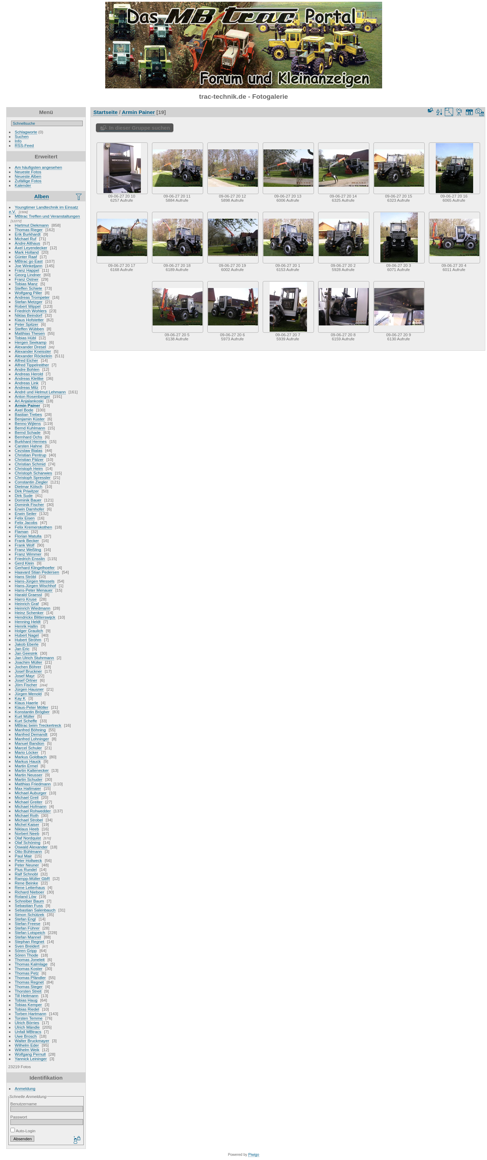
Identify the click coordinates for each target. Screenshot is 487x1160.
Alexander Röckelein (33, 356)
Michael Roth (27, 815)
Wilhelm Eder (27, 1045)
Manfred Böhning (30, 729)
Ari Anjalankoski (29, 401)
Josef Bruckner (28, 671)
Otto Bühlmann (28, 851)
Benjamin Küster (30, 419)
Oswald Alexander (31, 847)
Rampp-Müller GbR (32, 878)
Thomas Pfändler (30, 977)
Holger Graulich (29, 630)
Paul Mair (23, 856)
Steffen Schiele (28, 288)
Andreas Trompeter (32, 297)
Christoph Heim (29, 468)
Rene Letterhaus (30, 887)
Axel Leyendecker (31, 247)
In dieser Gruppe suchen (139, 128)
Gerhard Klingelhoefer (35, 567)
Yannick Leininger (31, 1058)
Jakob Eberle (27, 644)
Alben (41, 196)
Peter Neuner (27, 865)
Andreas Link (27, 383)
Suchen (22, 136)
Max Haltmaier (28, 788)
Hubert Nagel (27, 635)
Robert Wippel (28, 306)
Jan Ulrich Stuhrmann (34, 657)
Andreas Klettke (29, 378)
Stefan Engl (25, 919)
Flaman (21, 531)
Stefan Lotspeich (30, 932)
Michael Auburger (31, 793)
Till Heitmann (26, 995)
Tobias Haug (26, 1000)
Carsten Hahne (28, 446)
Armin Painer (27, 405)
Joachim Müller (28, 662)
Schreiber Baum (29, 901)
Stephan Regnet (29, 941)
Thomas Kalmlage (31, 964)
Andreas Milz (26, 387)
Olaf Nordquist (28, 838)
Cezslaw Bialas (29, 450)
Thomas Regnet (29, 982)
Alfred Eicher (26, 360)
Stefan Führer (27, 928)
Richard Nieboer (29, 892)
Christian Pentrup (30, 455)
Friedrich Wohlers (31, 310)
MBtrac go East (29, 261)
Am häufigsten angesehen (38, 167)
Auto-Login (23, 1130)
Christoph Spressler (33, 477)
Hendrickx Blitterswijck (35, 617)
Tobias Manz (26, 283)
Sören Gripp (26, 950)
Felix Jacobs (26, 522)
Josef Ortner (26, 680)
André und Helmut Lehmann (40, 392)
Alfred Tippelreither (32, 365)
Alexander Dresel (30, 346)
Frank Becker (27, 540)
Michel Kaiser (27, 824)
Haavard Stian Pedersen (37, 572)
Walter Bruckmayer (32, 1040)
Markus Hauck (28, 761)
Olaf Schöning (27, 842)
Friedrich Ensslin (30, 558)
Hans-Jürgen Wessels (35, 581)
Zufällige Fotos (28, 180)
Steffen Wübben (29, 328)
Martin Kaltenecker (32, 770)
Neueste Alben (28, 176)
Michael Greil (27, 797)
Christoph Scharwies (33, 473)
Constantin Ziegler (31, 482)
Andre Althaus (27, 243)
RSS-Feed (24, 145)
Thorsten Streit (28, 991)
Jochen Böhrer (28, 666)
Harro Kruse (26, 599)
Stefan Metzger (29, 301)
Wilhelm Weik (27, 1049)
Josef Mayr (25, 675)
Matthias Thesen (30, 333)
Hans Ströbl (25, 576)
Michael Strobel (29, 820)
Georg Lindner (28, 274)
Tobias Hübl (25, 337)
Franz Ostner (27, 279)
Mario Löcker (26, 752)
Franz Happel (27, 270)
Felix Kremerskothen (33, 527)
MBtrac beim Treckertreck (38, 725)
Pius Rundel (26, 869)
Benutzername (23, 1103)
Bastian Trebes (28, 414)
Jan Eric (22, 648)
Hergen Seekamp (31, 342)
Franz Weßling (28, 549)
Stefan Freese (27, 923)
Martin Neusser (29, 775)
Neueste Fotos (28, 171)
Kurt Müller (25, 716)
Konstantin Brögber (32, 711)
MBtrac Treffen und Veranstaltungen (47, 216)
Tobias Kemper (28, 1004)
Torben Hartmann (30, 1013)
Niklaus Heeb (27, 829)
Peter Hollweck (28, 860)
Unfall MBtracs (28, 1031)
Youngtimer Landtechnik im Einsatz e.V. (43, 209)
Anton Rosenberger (32, 396)
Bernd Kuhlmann (30, 428)
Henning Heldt (28, 621)
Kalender (23, 185)
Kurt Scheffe (26, 720)
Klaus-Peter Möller (31, 707)
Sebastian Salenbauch (35, 910)
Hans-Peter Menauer (34, 590)
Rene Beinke (26, 883)
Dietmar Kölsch (29, 486)
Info (18, 141)
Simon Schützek (29, 914)
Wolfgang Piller (28, 292)
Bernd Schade (28, 432)
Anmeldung (25, 1088)
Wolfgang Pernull (30, 1054)
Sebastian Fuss (29, 905)
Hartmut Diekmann (32, 225)
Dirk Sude (24, 495)
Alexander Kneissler (33, 351)
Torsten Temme (29, 1018)
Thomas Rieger (29, 229)
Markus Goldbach (31, 757)
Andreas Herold (29, 374)
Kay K (20, 698)
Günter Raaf (26, 256)
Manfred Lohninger (32, 738)
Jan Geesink (26, 653)
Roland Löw (25, 896)
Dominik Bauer (28, 500)
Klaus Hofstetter (29, 319)
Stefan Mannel (28, 937)
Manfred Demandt (31, 734)
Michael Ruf (25, 238)
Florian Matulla (28, 536)
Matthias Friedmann (33, 784)
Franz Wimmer (28, 554)
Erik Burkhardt (28, 234)
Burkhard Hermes (31, 441)
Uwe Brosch (26, 1036)
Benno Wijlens (28, 423)
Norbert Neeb (27, 833)
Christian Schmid (30, 464)
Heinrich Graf (27, 603)
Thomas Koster (29, 968)
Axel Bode (24, 410)
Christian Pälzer (29, 459)
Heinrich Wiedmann (33, 608)
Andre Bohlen (27, 369)
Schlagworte (26, 132)
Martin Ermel (26, 766)
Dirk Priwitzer (27, 491)
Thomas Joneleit (30, 959)
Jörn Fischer (26, 684)
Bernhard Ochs (28, 437)
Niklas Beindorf (28, 315)
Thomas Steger (29, 986)
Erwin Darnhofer (29, 509)
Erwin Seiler (26, 513)
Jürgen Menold (28, 693)
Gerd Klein (24, 563)
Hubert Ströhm (28, 639)
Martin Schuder (29, 779)
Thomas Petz (27, 973)
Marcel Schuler (28, 747)
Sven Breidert (27, 946)
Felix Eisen (25, 518)
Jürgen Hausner (29, 689)
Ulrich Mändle (27, 1027)
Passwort (18, 1117)
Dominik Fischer (29, 504)
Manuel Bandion (29, 743)
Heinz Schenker (29, 612)
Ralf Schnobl (26, 874)
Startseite (105, 112)
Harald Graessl (28, 594)
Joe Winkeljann (29, 265)
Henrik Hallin (26, 626)
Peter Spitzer (26, 324)
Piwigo (253, 1154)
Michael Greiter (29, 802)
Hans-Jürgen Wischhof (35, 585)
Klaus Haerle (26, 702)
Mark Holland (27, 252)
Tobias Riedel (27, 1009)
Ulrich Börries (27, 1022)
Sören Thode (26, 955)
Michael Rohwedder (33, 811)
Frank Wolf (25, 545)
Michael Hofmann (31, 806)
